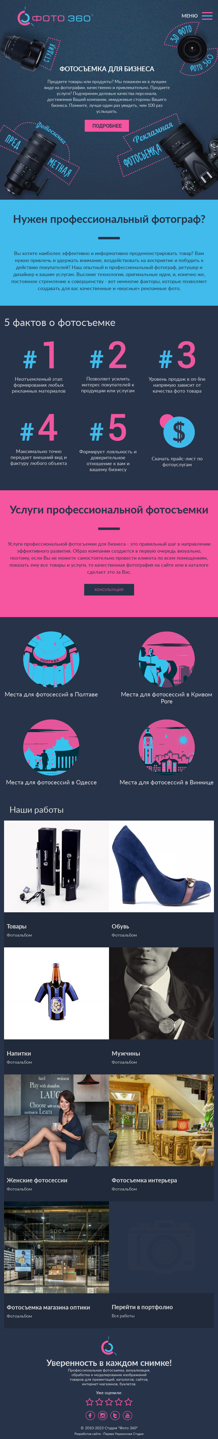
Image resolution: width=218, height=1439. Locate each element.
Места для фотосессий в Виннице (167, 752)
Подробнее (107, 126)
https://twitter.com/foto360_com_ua (115, 1413)
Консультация (109, 590)
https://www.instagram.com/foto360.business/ (102, 1413)
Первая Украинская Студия (123, 1433)
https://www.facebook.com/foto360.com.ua (90, 1413)
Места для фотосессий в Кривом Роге (166, 668)
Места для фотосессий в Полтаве (51, 664)
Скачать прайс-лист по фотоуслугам (177, 440)
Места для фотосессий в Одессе (51, 752)
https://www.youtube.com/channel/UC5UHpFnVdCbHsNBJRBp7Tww (127, 1413)
